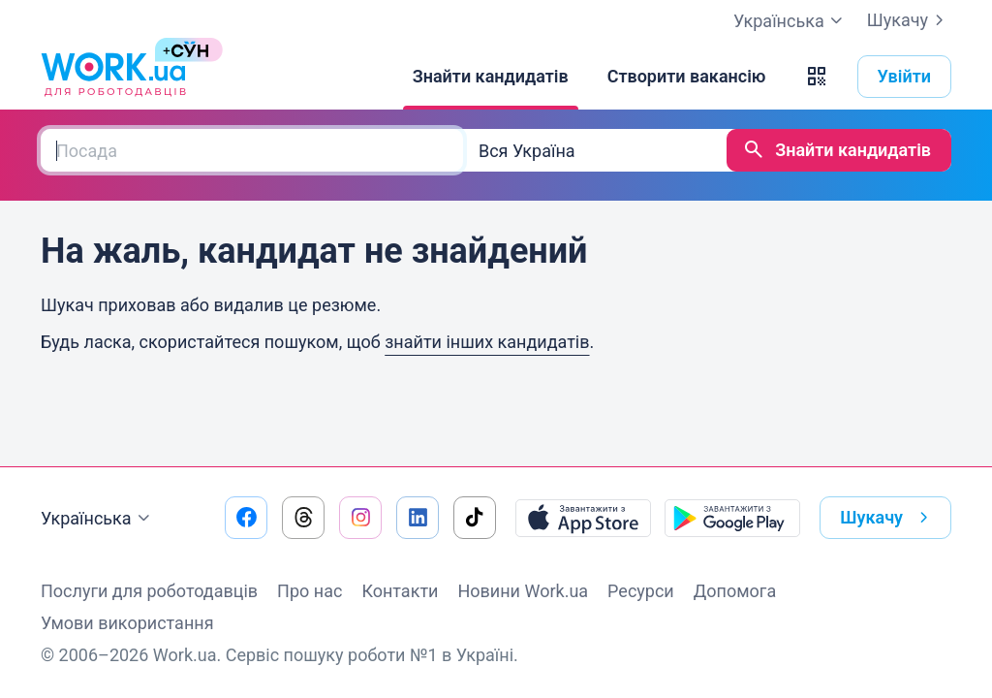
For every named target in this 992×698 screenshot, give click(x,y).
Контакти (399, 591)
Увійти (905, 76)
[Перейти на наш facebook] (246, 517)
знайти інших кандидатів (487, 342)
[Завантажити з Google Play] (732, 517)
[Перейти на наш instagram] (360, 517)
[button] (816, 77)
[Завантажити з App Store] (583, 517)
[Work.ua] (113, 76)
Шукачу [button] (888, 517)
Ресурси (640, 591)
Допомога (735, 591)
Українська (98, 518)
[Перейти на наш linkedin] (417, 517)
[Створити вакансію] (687, 77)
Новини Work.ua (522, 591)
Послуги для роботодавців (149, 591)
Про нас (309, 591)
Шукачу (909, 20)
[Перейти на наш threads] (303, 517)
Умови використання (127, 623)
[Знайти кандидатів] (490, 77)
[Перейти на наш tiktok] (474, 517)
